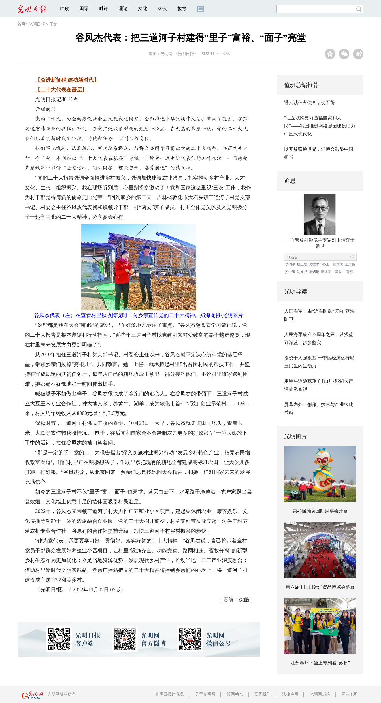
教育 (181, 8)
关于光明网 (205, 694)
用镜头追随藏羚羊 (302, 381)
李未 (338, 272)
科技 (162, 8)
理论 (123, 8)
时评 (103, 8)
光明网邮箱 (320, 694)
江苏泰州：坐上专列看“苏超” (320, 662)
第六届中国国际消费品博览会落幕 (320, 587)
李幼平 (290, 264)
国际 (83, 8)
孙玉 (325, 264)
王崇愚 (350, 264)
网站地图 (350, 694)
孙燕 (349, 272)
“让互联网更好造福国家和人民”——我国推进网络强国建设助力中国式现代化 (319, 125)
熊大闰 (338, 264)
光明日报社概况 (169, 694)
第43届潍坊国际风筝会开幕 (320, 510)
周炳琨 (314, 272)
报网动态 (235, 694)
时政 (64, 8)
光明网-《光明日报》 (179, 54)
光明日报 (37, 24)
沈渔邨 (302, 272)
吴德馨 (314, 264)
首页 (22, 24)
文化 (142, 8)
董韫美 (326, 272)
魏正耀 (302, 264)
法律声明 (290, 694)
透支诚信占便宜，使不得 (309, 102)
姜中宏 (290, 272)
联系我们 (262, 694)
